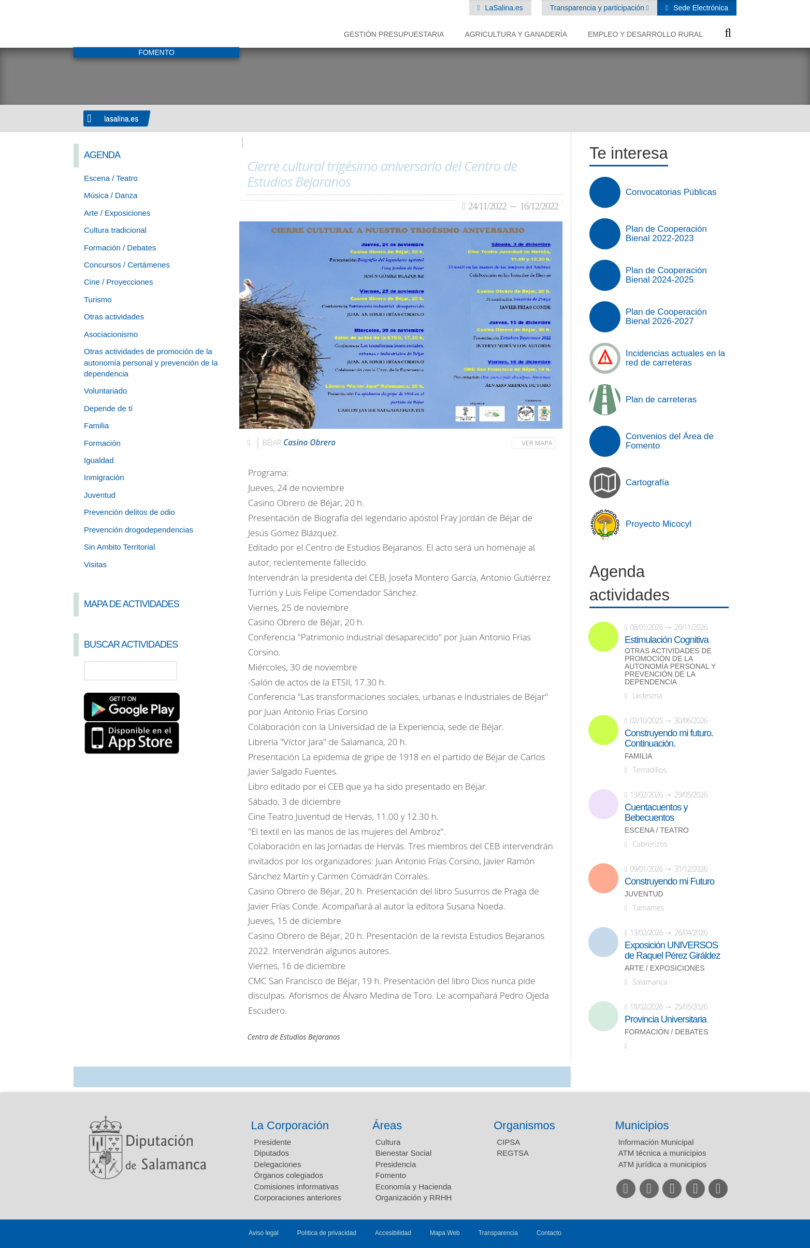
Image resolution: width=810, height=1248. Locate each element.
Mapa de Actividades (131, 604)
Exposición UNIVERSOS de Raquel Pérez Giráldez (672, 950)
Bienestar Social (403, 1152)
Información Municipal (656, 1142)
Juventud (99, 494)
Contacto (549, 1233)
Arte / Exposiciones (117, 212)
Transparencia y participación (598, 8)
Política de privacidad (326, 1233)
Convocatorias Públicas (671, 192)
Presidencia (395, 1164)
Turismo (98, 299)
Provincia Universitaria (665, 1019)
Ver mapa (537, 443)
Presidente (273, 1142)
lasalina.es (121, 119)
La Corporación (290, 1125)
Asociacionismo (111, 334)
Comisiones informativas (296, 1186)
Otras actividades (114, 316)
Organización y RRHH (413, 1197)
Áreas (387, 1125)
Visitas (95, 564)
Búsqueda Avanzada (216, 671)
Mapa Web (445, 1233)
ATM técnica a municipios (662, 1152)
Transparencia (498, 1233)
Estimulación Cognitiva (666, 640)
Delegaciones (277, 1164)
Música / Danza (110, 195)
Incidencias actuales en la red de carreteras (675, 358)
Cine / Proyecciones (118, 281)
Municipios (642, 1125)
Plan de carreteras (661, 399)
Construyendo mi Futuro (669, 881)
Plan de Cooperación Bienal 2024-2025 (666, 275)
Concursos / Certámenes (127, 264)
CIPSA (508, 1142)
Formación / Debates (120, 247)
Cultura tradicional (115, 230)
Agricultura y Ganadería (516, 34)
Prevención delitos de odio (129, 512)
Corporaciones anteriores (297, 1197)
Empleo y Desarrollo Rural (645, 34)
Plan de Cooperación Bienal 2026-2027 (666, 316)
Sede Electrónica (699, 8)
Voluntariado (105, 390)
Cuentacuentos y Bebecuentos (656, 812)
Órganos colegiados (288, 1175)
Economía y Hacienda (413, 1186)
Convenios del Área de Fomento (670, 441)
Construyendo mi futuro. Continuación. (669, 738)
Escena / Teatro (111, 178)
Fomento (390, 1175)
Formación (102, 443)
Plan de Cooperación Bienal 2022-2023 (666, 234)
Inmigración (104, 477)
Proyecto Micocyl (658, 524)
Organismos (524, 1125)
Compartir (86, 1077)
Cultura (387, 1142)
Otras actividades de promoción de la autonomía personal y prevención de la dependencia (151, 362)
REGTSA (513, 1152)
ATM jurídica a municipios (662, 1164)
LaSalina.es (503, 8)
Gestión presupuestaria (394, 34)
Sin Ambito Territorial (119, 546)
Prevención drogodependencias (138, 529)
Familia (96, 425)
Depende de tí (108, 408)
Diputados (272, 1152)
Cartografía (647, 482)
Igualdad (99, 460)
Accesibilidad (393, 1233)
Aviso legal (264, 1233)
